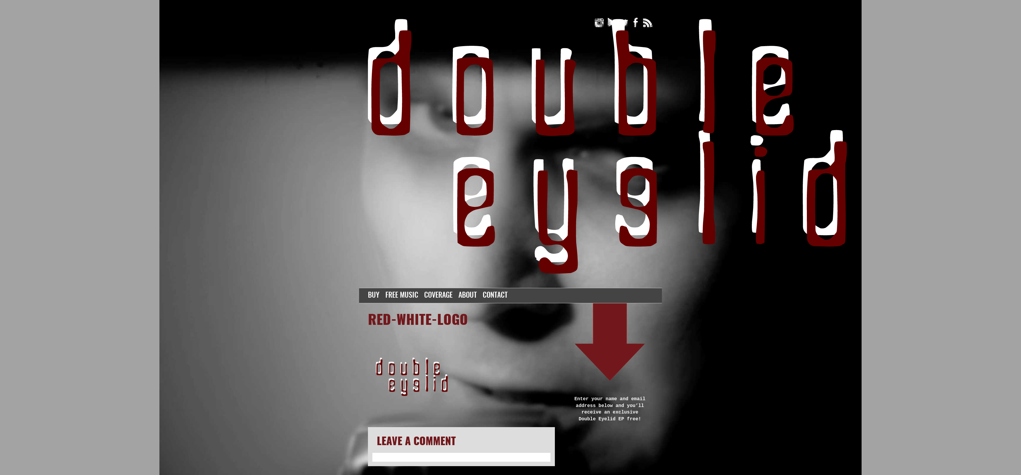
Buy (373, 295)
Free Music (401, 295)
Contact (495, 295)
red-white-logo (418, 321)
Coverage (438, 295)
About (467, 295)
